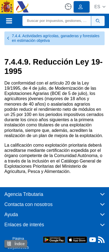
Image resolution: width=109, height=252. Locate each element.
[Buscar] (56, 21)
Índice (16, 243)
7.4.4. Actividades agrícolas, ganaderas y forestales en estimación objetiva (53, 38)
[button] (100, 7)
